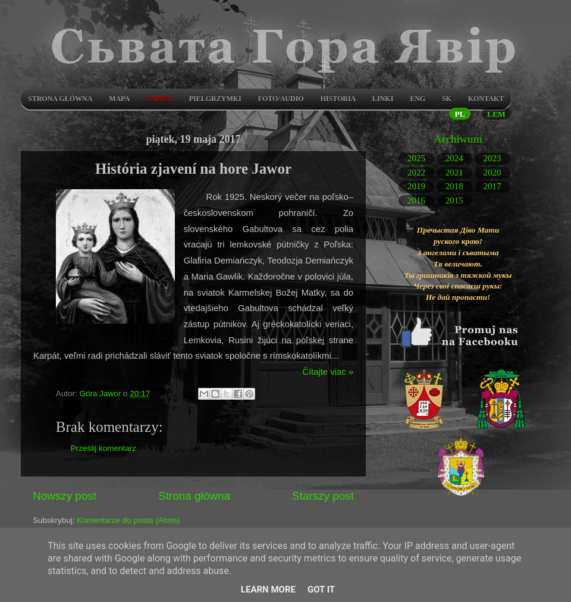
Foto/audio (281, 99)
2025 (416, 158)
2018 (454, 186)
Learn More (268, 589)
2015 (454, 200)
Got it (321, 589)
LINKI (382, 99)
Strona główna (60, 99)
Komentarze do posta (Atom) (128, 520)
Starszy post (323, 496)
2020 (492, 172)
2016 (416, 200)
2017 (492, 186)
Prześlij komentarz (103, 448)
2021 (454, 172)
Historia (338, 99)
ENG (417, 99)
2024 (454, 158)
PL (459, 113)
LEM (496, 113)
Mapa (119, 99)
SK (446, 99)
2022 (416, 172)
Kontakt (486, 99)
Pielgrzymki (215, 99)
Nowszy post (64, 496)
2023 (492, 158)
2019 (416, 186)
